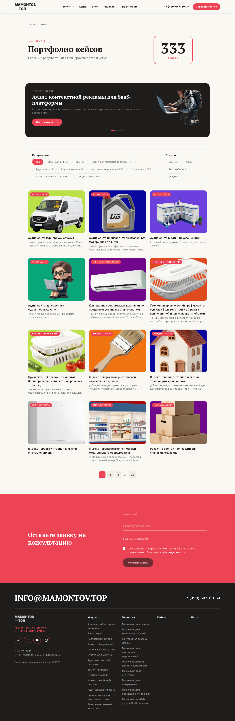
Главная (32, 24)
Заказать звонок (206, 6)
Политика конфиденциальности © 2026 (37, 662)
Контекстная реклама (107, 169)
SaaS (190, 161)
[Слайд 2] (116, 130)
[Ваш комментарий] (165, 539)
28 (132, 474)
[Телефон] (165, 526)
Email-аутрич (58, 161)
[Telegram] (27, 640)
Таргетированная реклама (53, 176)
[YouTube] (37, 640)
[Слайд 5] (123, 130)
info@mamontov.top (61, 598)
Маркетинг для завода (135, 624)
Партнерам (129, 6)
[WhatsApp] (46, 640)
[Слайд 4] (121, 130)
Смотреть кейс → (47, 122)
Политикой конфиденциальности (166, 552)
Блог (95, 6)
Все (38, 161)
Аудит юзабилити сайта (101, 689)
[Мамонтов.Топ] (25, 6)
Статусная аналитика (100, 654)
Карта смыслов (72, 169)
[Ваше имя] (165, 514)
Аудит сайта (44, 169)
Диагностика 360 (98, 675)
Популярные (141, 169)
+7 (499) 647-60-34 (176, 6)
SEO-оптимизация (98, 669)
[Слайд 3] (119, 130)
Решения (108, 6)
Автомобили (177, 169)
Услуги (67, 6)
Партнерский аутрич (100, 638)
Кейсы (83, 6)
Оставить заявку (138, 562)
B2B (173, 161)
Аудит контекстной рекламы (111, 161)
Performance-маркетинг (101, 649)
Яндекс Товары (90, 176)
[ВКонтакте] (18, 640)
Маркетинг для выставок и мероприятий (131, 652)
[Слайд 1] (113, 130)
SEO (80, 161)
